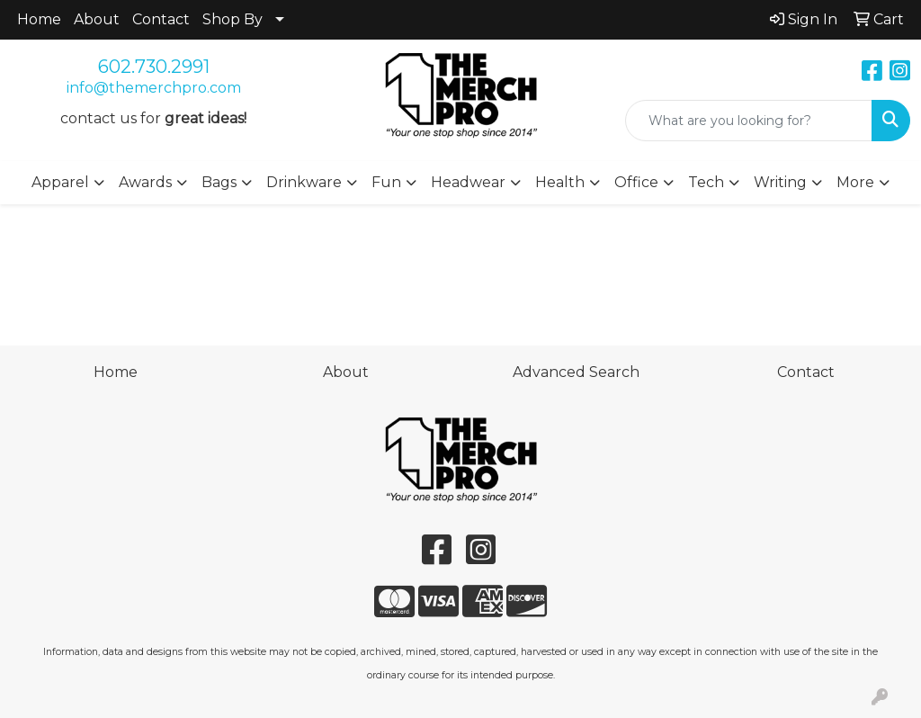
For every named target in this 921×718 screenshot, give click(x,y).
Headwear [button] (468, 182)
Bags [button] (219, 182)
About (97, 19)
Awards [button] (145, 182)
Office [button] (636, 182)
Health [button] (560, 182)
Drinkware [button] (304, 182)
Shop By (232, 19)
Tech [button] (706, 182)
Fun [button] (386, 182)
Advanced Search (576, 372)
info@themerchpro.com (154, 87)
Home (39, 19)
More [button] (855, 182)
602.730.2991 (154, 66)
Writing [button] (780, 182)
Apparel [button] (60, 182)
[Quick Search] (748, 120)
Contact (161, 19)
